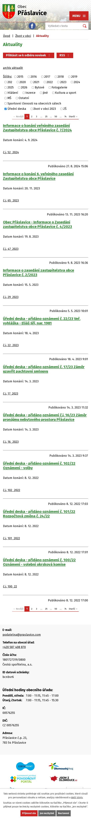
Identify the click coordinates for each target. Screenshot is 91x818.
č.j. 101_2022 (11, 538)
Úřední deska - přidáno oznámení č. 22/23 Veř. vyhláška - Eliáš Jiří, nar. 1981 (41, 320)
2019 (74, 77)
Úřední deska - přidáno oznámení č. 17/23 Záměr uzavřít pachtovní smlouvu (44, 369)
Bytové (39, 87)
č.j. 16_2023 (11, 442)
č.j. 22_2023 (11, 345)
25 (46, 116)
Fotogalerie (59, 87)
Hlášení (12, 93)
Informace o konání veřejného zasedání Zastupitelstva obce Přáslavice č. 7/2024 (37, 127)
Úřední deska (16, 109)
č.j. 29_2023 (10, 297)
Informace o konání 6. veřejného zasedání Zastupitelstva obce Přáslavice (38, 176)
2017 (47, 77)
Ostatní (24, 98)
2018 (61, 77)
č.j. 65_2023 (11, 200)
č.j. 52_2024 (11, 152)
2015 (20, 77)
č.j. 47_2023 (10, 249)
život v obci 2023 (44, 109)
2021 (36, 82)
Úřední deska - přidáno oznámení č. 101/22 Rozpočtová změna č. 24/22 (39, 513)
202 (9, 82)
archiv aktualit (13, 68)
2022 (50, 82)
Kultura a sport (65, 93)
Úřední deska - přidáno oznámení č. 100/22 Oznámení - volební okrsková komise (39, 562)
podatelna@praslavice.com (21, 635)
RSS (65, 55)
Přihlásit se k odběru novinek (28, 55)
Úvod (6, 36)
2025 (10, 87)
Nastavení (63, 813)
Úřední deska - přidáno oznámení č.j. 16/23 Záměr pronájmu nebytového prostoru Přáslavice (45, 417)
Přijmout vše (29, 813)
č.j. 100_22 (10, 586)
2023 (63, 82)
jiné (45, 93)
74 (65, 116)
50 (56, 116)
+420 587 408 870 (14, 647)
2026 (24, 87)
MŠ (9, 98)
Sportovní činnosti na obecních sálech (34, 103)
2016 (34, 77)
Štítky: (7, 76)
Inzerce (30, 93)
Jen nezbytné (47, 813)
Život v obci (23, 36)
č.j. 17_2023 (10, 393)
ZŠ (65, 109)
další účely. (77, 797)
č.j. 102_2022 (11, 490)
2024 (77, 82)
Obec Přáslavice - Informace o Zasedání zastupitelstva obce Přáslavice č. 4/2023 (37, 224)
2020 (22, 82)
